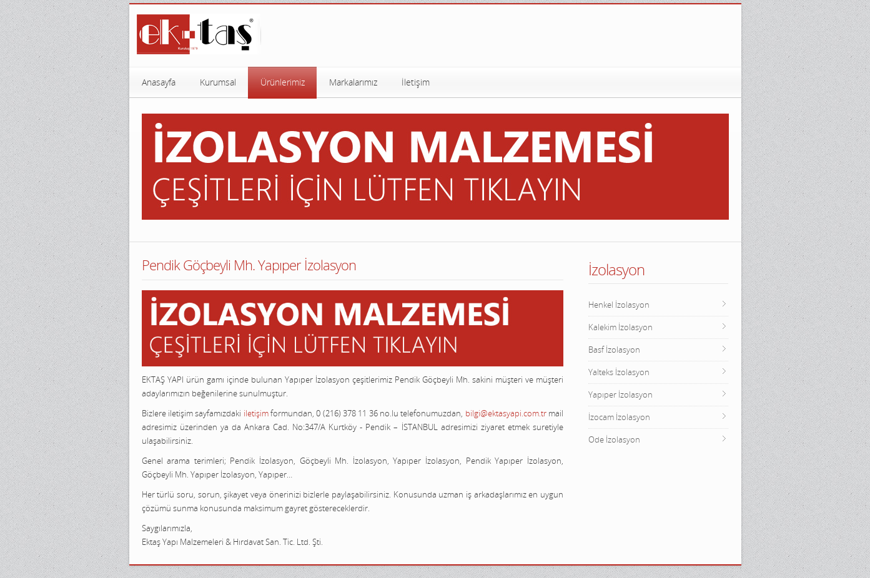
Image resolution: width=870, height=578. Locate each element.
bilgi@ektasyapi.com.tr (505, 413)
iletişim (256, 413)
